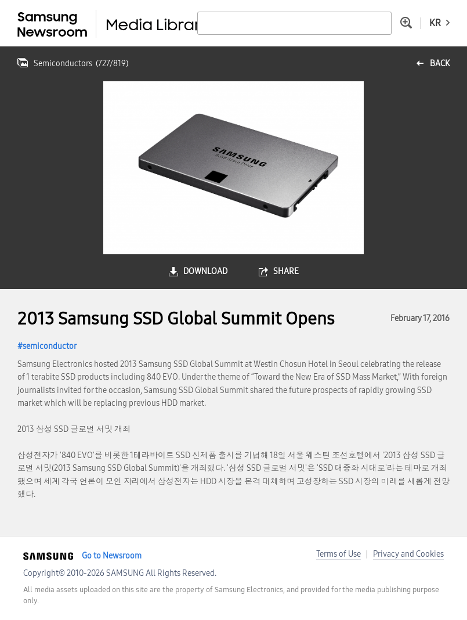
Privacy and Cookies (408, 554)
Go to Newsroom (112, 556)
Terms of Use (338, 554)
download (205, 271)
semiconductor (50, 346)
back (440, 64)
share (286, 271)
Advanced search (406, 22)
